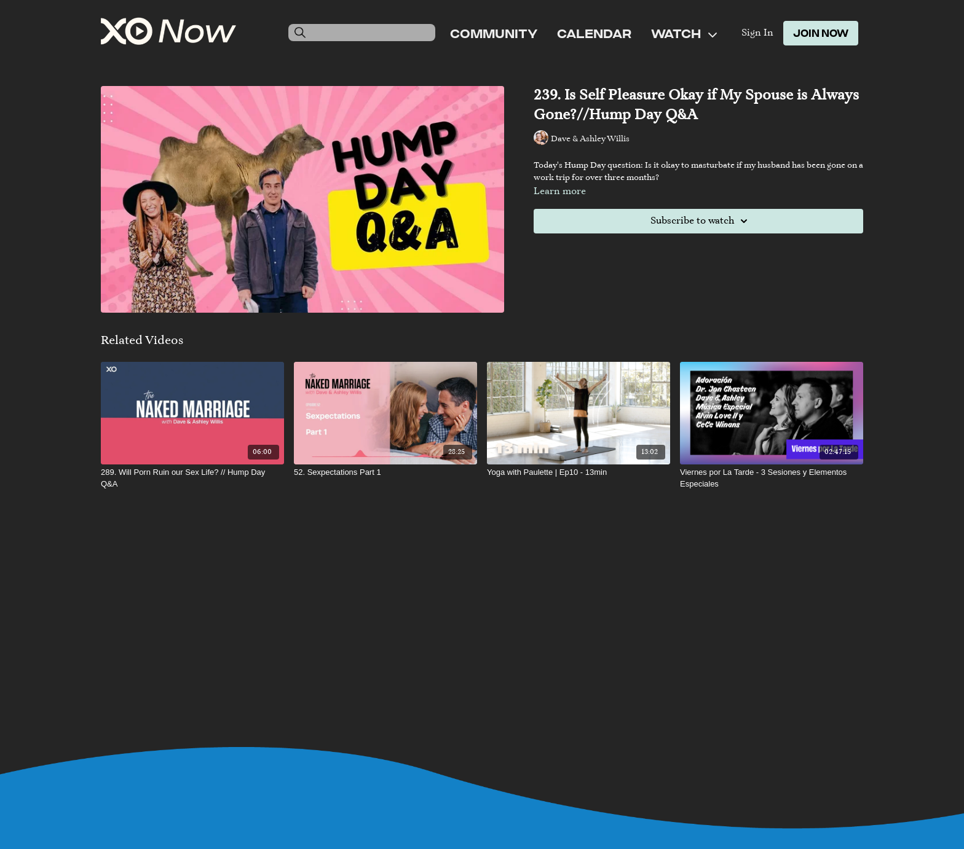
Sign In (757, 33)
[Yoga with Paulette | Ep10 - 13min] (578, 472)
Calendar (594, 33)
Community (493, 33)
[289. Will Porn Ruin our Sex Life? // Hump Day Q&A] (192, 478)
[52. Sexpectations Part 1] (385, 472)
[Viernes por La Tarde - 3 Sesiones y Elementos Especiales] (771, 478)
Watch (684, 33)
